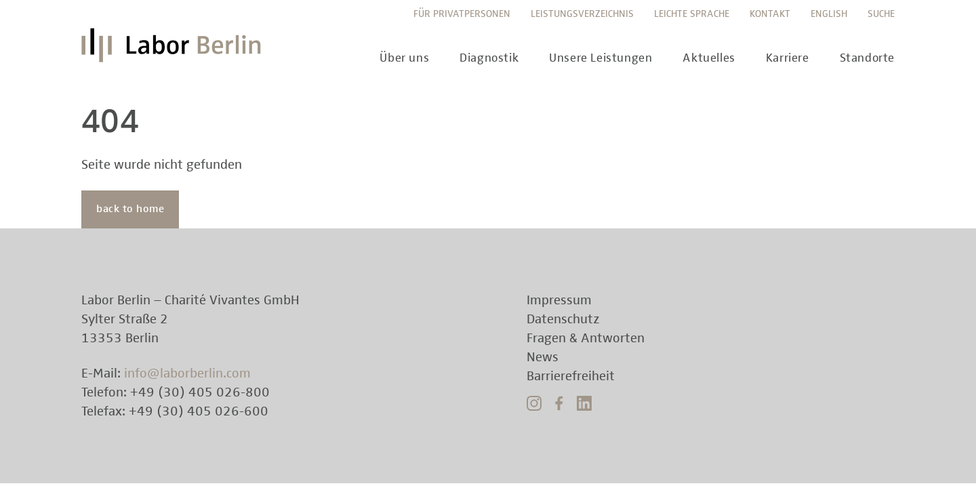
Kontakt (770, 14)
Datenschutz (563, 319)
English (829, 14)
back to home (130, 209)
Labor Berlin (174, 51)
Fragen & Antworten (586, 338)
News (542, 357)
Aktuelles (709, 58)
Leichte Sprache (691, 14)
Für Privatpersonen (461, 14)
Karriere (787, 58)
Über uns (404, 58)
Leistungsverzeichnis (582, 14)
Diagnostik (489, 58)
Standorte (867, 58)
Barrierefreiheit (571, 376)
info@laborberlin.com (187, 373)
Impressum (559, 300)
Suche (881, 14)
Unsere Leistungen (600, 58)
